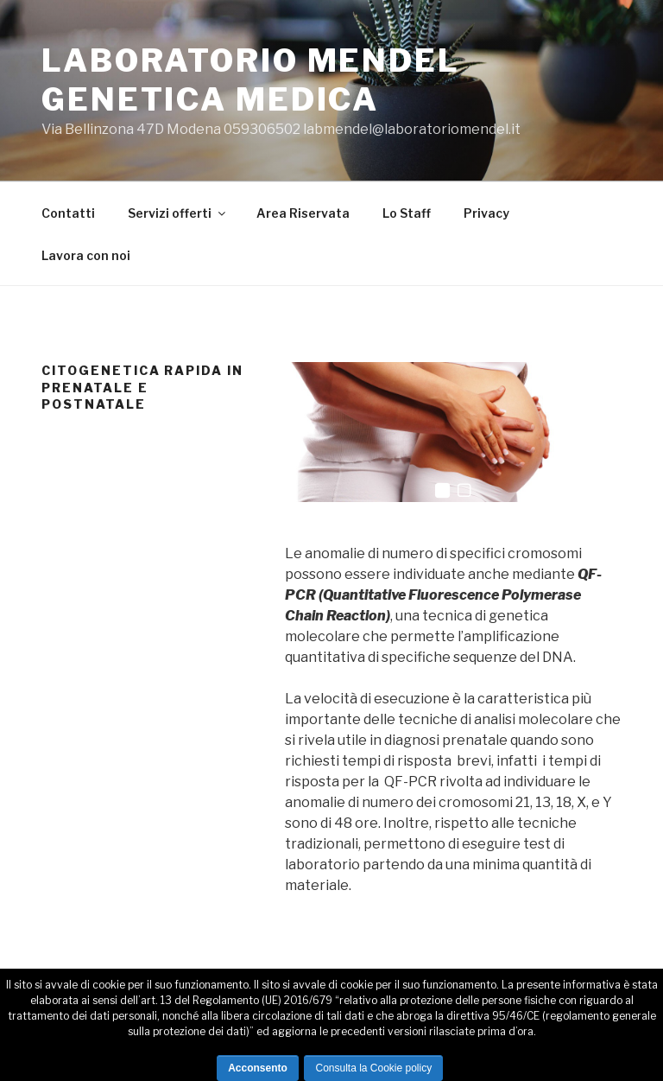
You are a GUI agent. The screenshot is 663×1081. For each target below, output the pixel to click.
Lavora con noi (85, 255)
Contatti (68, 213)
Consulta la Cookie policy (373, 1068)
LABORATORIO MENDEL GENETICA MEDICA (250, 79)
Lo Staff (406, 213)
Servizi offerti (178, 213)
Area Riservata (303, 213)
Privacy (486, 213)
